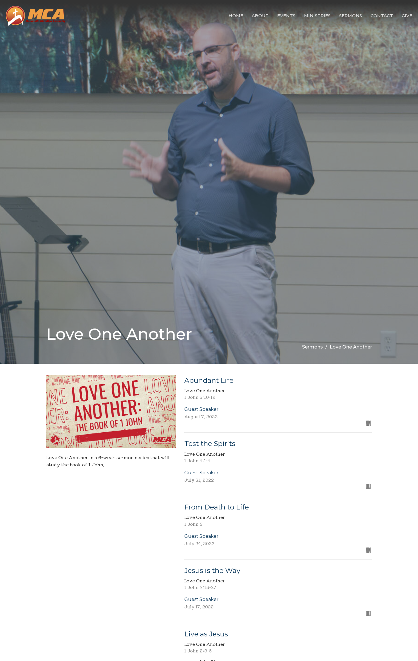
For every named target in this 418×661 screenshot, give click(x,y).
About (260, 15)
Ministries (317, 15)
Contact (382, 15)
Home (236, 15)
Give (407, 15)
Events (286, 15)
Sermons (350, 15)
